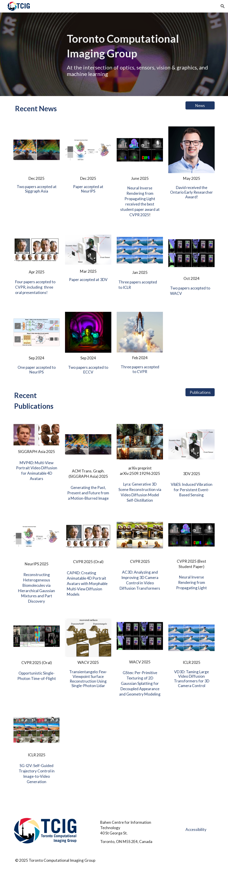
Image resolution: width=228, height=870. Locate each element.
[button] (222, 6)
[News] (200, 105)
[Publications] (200, 392)
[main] (140, 54)
